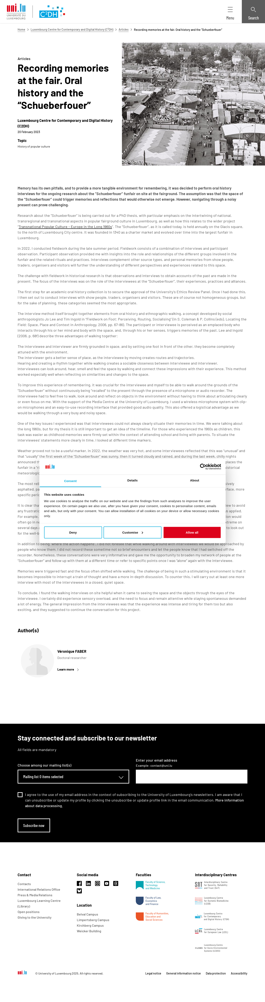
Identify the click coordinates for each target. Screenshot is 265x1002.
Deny (73, 532)
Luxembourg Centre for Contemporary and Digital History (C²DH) (72, 29)
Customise (132, 532)
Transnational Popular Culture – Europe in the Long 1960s (65, 226)
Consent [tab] (70, 481)
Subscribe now (34, 825)
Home (21, 29)
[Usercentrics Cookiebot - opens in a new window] (203, 466)
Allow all (192, 532)
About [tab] (194, 480)
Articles (124, 29)
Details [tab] (132, 480)
